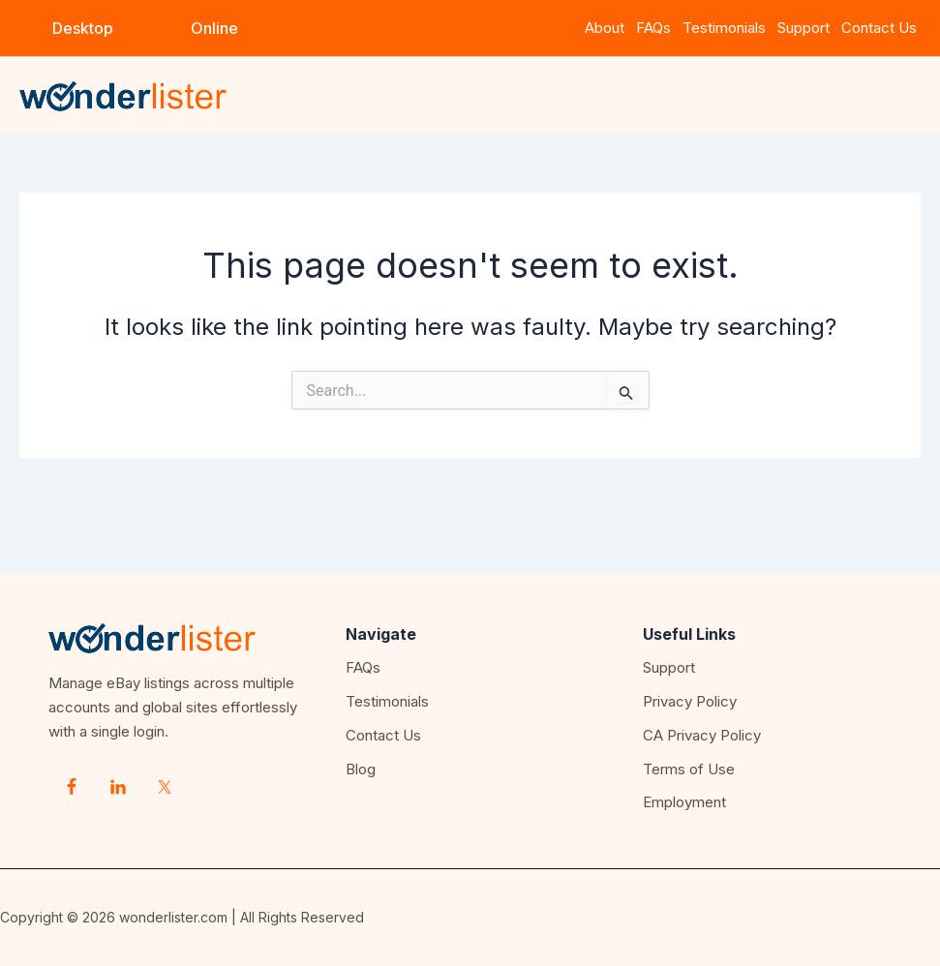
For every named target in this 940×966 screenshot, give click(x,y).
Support (807, 27)
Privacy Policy (690, 701)
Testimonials (724, 27)
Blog (361, 769)
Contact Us (879, 27)
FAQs (653, 27)
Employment (684, 802)
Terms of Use (689, 769)
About (604, 27)
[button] (82, 28)
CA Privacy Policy (702, 735)
